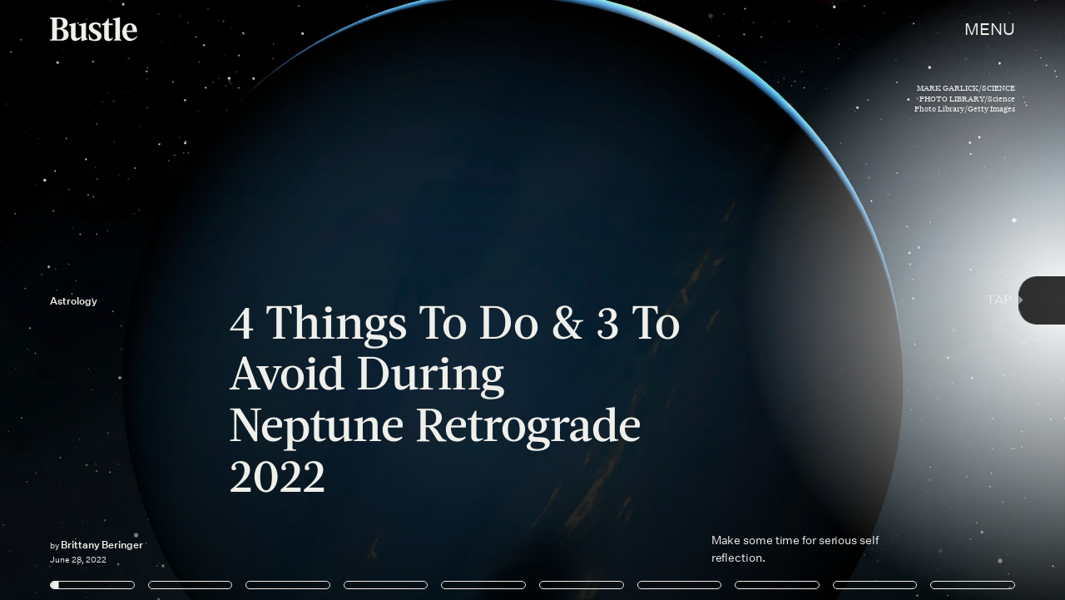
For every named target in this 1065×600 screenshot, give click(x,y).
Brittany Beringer (102, 545)
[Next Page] (708, 300)
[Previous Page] (175, 300)
